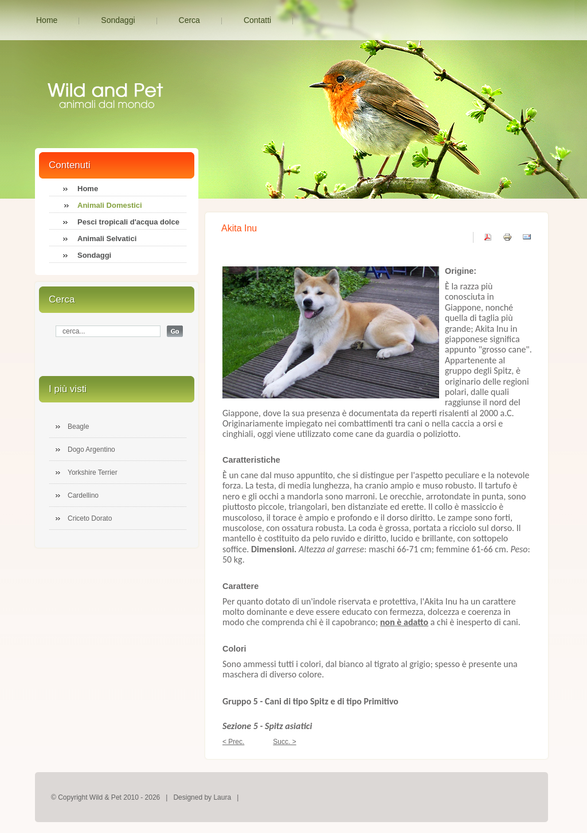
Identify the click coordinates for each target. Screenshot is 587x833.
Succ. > (284, 742)
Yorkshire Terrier (93, 472)
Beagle (78, 427)
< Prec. (233, 742)
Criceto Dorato (90, 518)
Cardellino (83, 495)
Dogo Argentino (91, 449)
